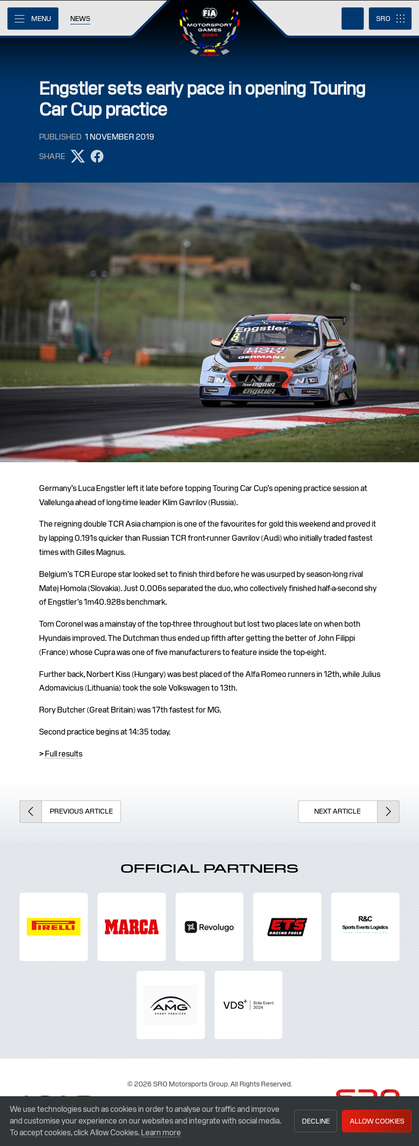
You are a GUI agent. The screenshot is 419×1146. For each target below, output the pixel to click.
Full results (63, 754)
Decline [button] (316, 1121)
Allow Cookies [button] (377, 1121)
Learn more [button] (161, 1132)
